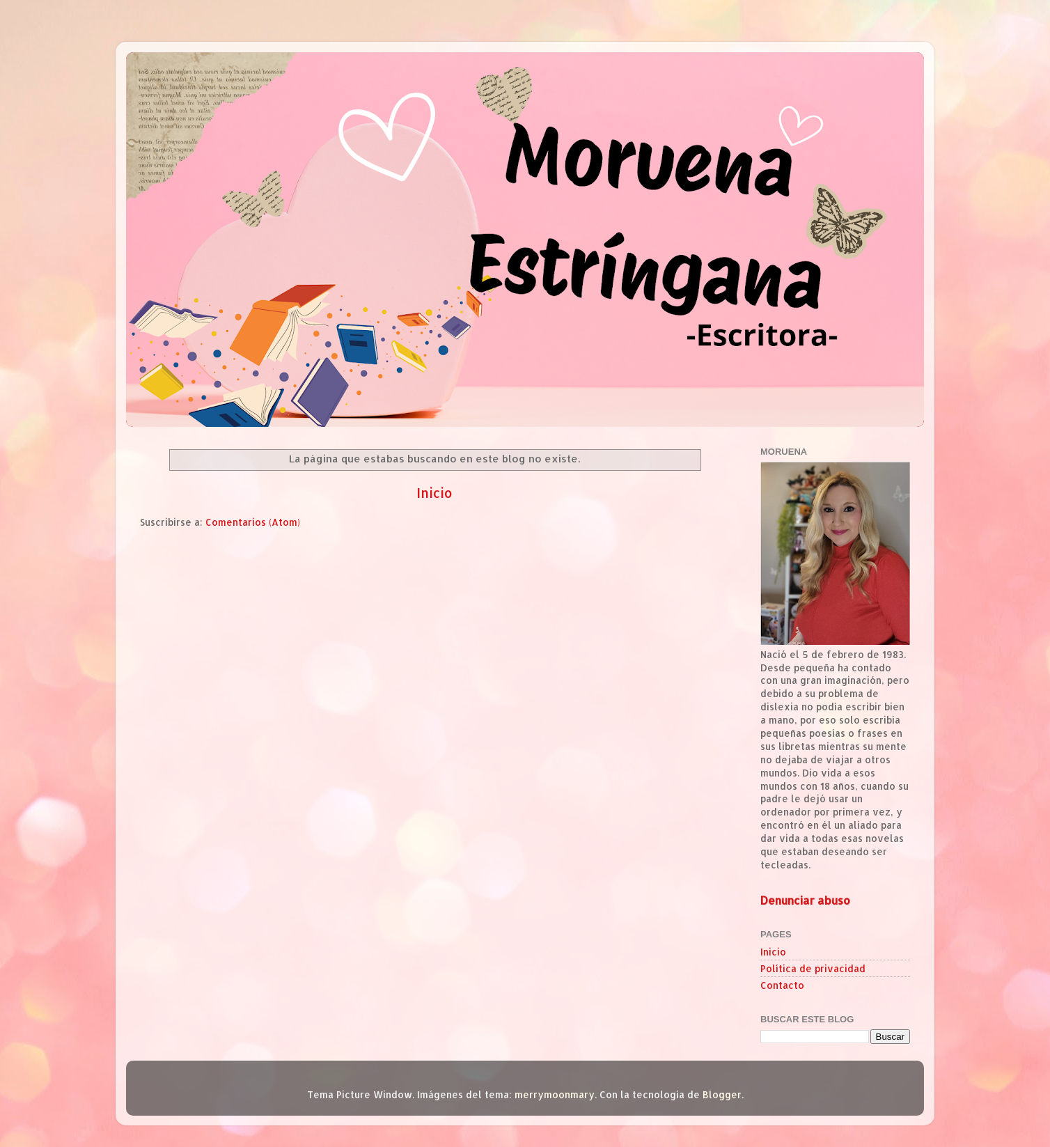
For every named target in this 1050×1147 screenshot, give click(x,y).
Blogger (722, 1094)
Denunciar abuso (805, 900)
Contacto (782, 985)
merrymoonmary (555, 1094)
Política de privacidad (812, 968)
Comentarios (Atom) (252, 522)
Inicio (434, 492)
